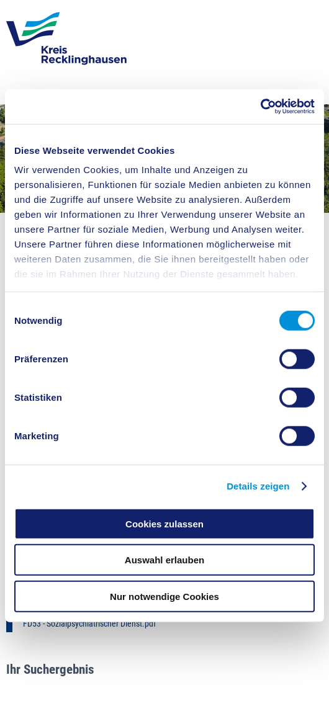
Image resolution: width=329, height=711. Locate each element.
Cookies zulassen (164, 523)
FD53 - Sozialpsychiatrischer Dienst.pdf (89, 623)
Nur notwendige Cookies (164, 596)
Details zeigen (258, 486)
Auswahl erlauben (164, 560)
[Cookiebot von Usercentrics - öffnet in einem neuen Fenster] (260, 107)
